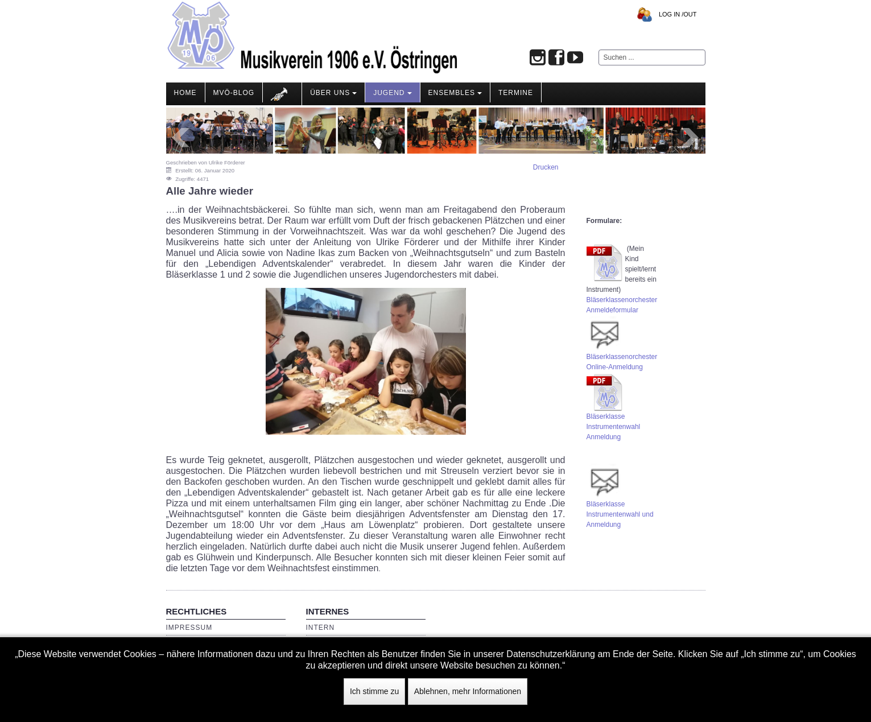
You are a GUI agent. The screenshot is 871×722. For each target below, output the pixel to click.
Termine (515, 93)
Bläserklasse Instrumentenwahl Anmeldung (614, 426)
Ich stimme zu (374, 691)
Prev (181, 137)
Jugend (392, 93)
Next (691, 137)
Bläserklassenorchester (622, 300)
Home (185, 93)
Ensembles (455, 93)
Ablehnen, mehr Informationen (467, 691)
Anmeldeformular (612, 310)
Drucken (546, 167)
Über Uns (333, 93)
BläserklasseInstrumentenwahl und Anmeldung (620, 514)
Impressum (189, 628)
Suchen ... (598, 49)
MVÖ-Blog (234, 93)
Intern (320, 628)
